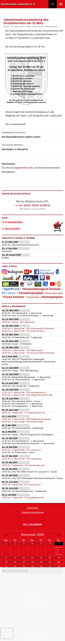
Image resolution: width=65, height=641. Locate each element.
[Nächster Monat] (58, 535)
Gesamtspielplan (31, 293)
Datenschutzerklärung (32, 512)
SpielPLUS (11, 289)
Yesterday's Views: (30, 595)
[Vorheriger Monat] (6, 535)
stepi (28, 26)
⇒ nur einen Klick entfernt (32, 205)
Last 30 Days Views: (29, 598)
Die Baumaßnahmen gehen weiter (32, 134)
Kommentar (37, 26)
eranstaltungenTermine (41, 289)
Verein (6, 26)
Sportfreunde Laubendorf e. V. (18, 4)
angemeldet (21, 167)
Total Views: (27, 604)
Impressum (32, 507)
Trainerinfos (33, 297)
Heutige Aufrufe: (30, 591)
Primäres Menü (61, 4)
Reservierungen (53, 293)
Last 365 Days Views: (28, 601)
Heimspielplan (52, 297)
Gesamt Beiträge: (29, 607)
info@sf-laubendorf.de (35, 633)
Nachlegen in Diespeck (32, 147)
